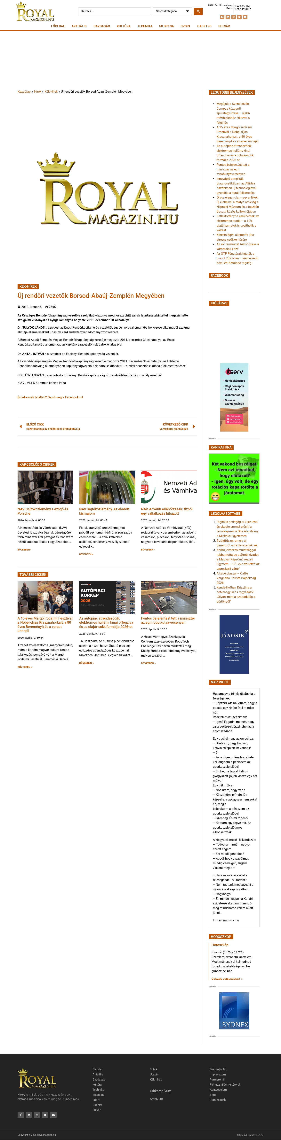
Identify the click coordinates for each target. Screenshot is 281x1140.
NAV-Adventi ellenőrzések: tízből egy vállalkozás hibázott (167, 511)
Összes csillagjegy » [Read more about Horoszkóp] (227, 978)
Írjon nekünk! (218, 1100)
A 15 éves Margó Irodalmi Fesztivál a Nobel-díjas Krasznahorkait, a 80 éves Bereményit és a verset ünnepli (45, 624)
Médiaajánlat (218, 1069)
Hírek (37, 91)
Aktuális (79, 26)
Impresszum (218, 1074)
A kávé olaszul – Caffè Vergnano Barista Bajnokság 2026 (236, 578)
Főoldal (58, 26)
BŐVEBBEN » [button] (24, 550)
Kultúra (124, 26)
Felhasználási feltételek (225, 1084)
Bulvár (224, 26)
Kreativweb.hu (255, 1135)
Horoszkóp (220, 945)
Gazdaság (101, 26)
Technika (144, 26)
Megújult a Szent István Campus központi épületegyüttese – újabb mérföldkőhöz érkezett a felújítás (233, 113)
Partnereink (217, 1079)
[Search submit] (198, 11)
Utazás (154, 1074)
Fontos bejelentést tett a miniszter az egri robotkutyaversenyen (168, 620)
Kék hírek (156, 1079)
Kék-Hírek (51, 91)
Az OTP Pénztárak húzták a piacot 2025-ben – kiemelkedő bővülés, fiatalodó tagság (237, 258)
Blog (213, 1095)
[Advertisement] (140, 60)
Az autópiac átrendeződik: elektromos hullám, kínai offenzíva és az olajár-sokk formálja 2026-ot (106, 622)
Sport (185, 26)
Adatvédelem (218, 1089)
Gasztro (204, 26)
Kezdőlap (24, 91)
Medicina (166, 26)
